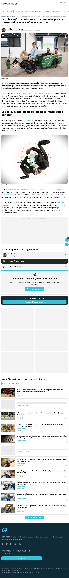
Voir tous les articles (34, 517)
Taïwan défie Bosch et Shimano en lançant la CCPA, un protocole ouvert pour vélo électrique (41, 483)
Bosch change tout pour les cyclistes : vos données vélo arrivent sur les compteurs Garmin (41, 460)
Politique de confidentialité (31, 568)
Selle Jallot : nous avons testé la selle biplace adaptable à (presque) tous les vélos (41, 414)
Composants (21, 463)
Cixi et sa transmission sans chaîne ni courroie (33, 93)
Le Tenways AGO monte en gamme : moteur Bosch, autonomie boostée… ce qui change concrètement (42, 437)
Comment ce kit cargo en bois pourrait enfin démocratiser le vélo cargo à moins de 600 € (41, 506)
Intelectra (27, 121)
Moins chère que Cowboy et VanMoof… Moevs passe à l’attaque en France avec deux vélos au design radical (40, 390)
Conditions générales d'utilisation (51, 568)
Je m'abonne (22, 558)
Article (4, 383)
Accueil (3, 16)
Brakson (37, 572)
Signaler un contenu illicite (12, 570)
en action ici (9, 195)
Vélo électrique (11, 16)
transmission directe (38, 190)
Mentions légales (16, 568)
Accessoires (21, 417)
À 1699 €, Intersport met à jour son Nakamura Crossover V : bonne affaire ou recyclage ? (40, 425)
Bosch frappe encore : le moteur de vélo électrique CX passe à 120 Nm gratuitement (41, 472)
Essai (17, 383)
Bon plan (11, 383)
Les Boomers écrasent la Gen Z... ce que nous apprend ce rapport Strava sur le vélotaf (42, 495)
